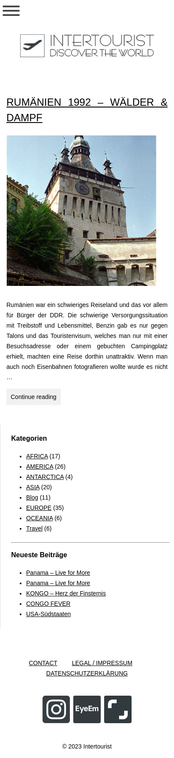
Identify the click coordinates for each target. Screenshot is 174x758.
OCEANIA (39, 518)
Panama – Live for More (58, 572)
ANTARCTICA (45, 476)
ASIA (32, 487)
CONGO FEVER (48, 603)
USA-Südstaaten (48, 614)
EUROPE (38, 507)
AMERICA (39, 466)
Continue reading (36, 398)
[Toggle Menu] (11, 11)
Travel (34, 528)
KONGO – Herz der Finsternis (66, 593)
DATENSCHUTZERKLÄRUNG (87, 673)
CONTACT (43, 663)
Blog (32, 497)
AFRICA (37, 456)
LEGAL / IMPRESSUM (102, 663)
